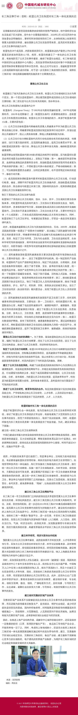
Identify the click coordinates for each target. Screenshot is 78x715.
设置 (74, 26)
